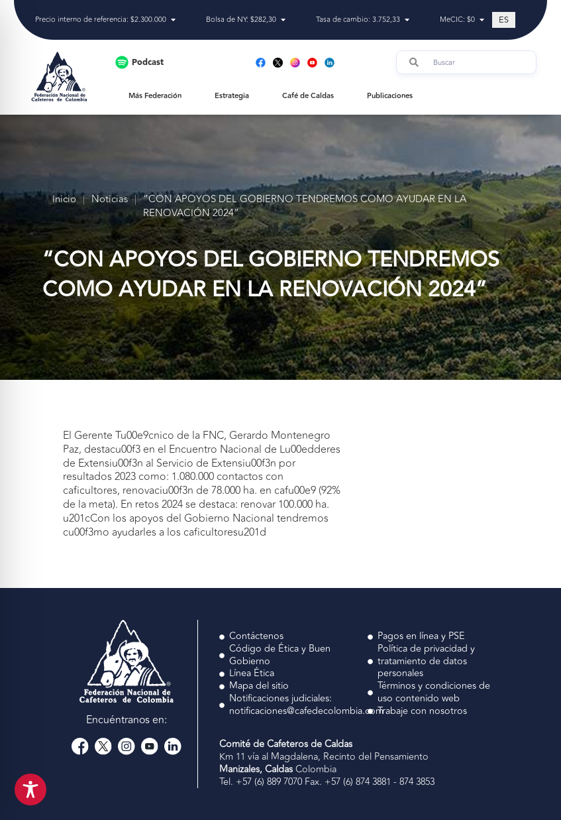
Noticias (109, 200)
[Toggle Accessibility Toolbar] (30, 789)
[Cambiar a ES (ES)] (503, 20)
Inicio (64, 200)
